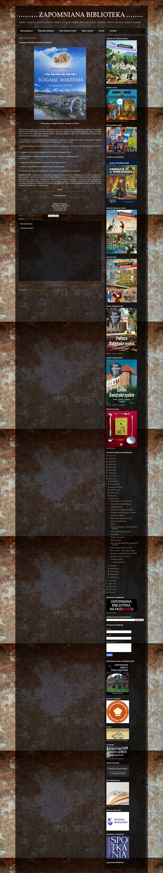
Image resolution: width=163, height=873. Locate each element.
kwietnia (113, 568)
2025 (110, 459)
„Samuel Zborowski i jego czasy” (120, 531)
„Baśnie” (112, 524)
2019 (110, 476)
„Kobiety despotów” (116, 507)
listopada (113, 484)
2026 (110, 456)
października (114, 487)
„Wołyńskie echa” (115, 540)
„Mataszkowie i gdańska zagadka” (121, 509)
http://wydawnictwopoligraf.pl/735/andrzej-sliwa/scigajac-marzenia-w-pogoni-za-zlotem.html (60, 191)
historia (27, 219)
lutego (112, 574)
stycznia (113, 577)
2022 (110, 467)
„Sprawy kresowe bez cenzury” (120, 556)
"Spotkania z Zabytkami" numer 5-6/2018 (123, 553)
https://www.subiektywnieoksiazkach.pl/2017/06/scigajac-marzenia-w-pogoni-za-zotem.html (60, 197)
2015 (110, 586)
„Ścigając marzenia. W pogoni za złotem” (123, 512)
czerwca (113, 498)
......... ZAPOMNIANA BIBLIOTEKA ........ (81, 15)
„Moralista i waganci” (116, 559)
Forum (101, 31)
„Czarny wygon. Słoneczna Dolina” (121, 501)
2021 (110, 470)
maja (112, 566)
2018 (110, 479)
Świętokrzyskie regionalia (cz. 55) (121, 548)
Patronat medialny (46, 31)
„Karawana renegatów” (117, 515)
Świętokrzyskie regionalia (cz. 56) (121, 518)
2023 (110, 464)
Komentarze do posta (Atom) (36, 290)
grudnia (113, 481)
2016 (110, 584)
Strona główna (26, 31)
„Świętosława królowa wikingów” (120, 504)
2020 (110, 473)
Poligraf (32, 219)
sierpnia (113, 493)
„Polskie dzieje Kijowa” (117, 537)
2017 (110, 581)
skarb (38, 219)
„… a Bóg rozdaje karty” (118, 562)
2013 (110, 592)
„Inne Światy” (114, 534)
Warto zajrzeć (87, 31)
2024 (110, 461)
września (113, 490)
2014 (110, 589)
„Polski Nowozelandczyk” (118, 521)
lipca (112, 496)
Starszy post (95, 285)
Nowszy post (24, 285)
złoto (41, 219)
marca (112, 571)
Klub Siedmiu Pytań (67, 31)
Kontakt (113, 31)
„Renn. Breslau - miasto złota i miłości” (122, 550)
